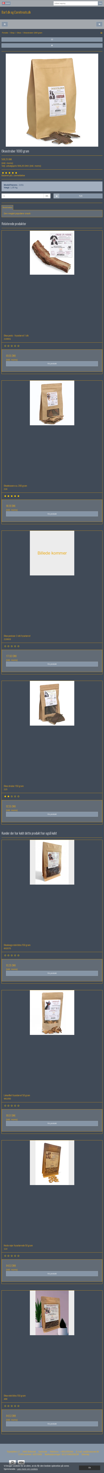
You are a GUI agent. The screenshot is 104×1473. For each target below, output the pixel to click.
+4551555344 (66, 1451)
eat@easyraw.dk (91, 1451)
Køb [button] (68, 196)
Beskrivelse (7, 207)
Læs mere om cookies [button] (27, 1469)
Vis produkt (52, 364)
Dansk (6, 3)
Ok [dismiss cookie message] (89, 1468)
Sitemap (85, 1454)
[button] (52, 39)
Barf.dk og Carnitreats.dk (16, 12)
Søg (100, 3)
